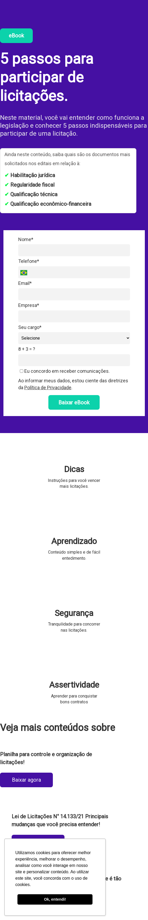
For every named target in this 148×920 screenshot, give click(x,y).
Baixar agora (26, 780)
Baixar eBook (74, 402)
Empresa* (28, 305)
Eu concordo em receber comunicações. (65, 371)
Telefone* (28, 261)
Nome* (25, 239)
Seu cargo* (29, 327)
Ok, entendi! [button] (55, 899)
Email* (25, 283)
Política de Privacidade (47, 387)
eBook (16, 35)
